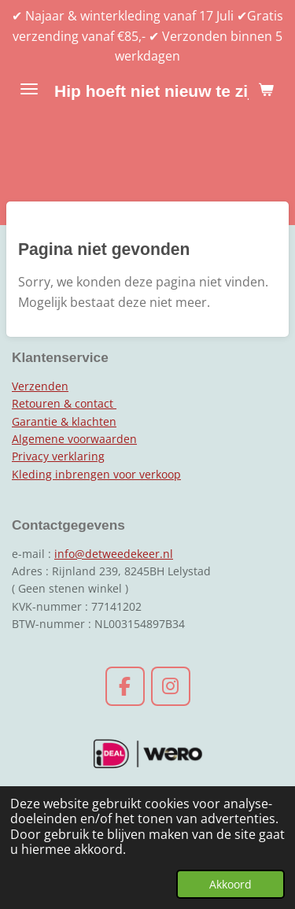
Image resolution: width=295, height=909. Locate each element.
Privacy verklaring (58, 456)
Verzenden (40, 386)
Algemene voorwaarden (74, 438)
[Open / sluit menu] (29, 89)
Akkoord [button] (230, 884)
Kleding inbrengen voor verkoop (96, 474)
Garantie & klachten (64, 421)
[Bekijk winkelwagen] (266, 89)
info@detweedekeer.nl (113, 553)
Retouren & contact (64, 403)
